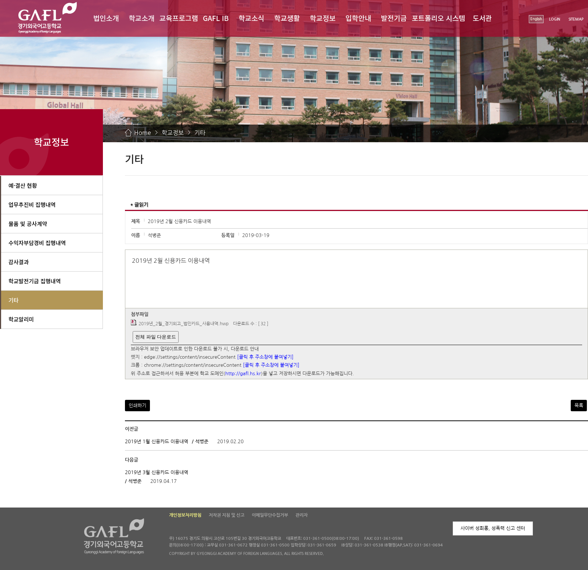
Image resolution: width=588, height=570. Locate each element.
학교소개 (141, 18)
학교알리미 (21, 319)
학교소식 (251, 18)
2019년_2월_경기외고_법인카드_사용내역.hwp (184, 324)
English (536, 19)
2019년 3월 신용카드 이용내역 (156, 472)
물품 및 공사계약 (27, 223)
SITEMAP (576, 19)
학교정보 (323, 18)
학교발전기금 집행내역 (34, 281)
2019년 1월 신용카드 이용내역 (156, 441)
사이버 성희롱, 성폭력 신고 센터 (492, 528)
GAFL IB (216, 18)
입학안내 (358, 18)
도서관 (482, 18)
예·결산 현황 (22, 185)
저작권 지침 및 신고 (226, 515)
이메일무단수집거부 (270, 515)
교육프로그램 (178, 18)
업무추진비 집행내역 (31, 204)
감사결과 (18, 262)
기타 (199, 133)
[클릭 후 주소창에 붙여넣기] (265, 357)
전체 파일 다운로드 (155, 337)
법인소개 (106, 18)
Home (142, 133)
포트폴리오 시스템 (438, 18)
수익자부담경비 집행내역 (37, 243)
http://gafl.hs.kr (243, 373)
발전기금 (394, 18)
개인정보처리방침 (185, 515)
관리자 (301, 515)
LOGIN (554, 19)
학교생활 (287, 18)
